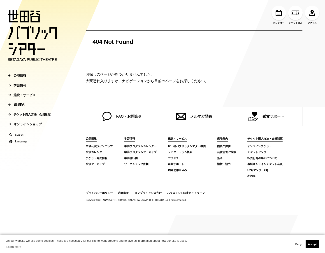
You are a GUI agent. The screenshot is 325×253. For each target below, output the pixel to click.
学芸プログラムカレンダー (140, 146)
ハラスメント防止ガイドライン (186, 193)
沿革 (220, 158)
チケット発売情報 (96, 158)
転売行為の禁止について (262, 158)
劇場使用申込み (177, 170)
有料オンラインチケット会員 (265, 164)
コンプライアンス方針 (148, 193)
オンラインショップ (25, 127)
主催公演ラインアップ (99, 146)
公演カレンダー (95, 152)
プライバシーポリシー (99, 193)
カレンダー (279, 15)
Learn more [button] (13, 246)
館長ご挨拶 (224, 146)
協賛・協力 (224, 164)
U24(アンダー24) (257, 170)
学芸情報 (17, 88)
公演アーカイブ (95, 164)
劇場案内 (16, 108)
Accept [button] (312, 244)
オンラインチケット (259, 146)
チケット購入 (295, 15)
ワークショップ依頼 (136, 164)
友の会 (251, 176)
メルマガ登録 (194, 116)
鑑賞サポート (266, 116)
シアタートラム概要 (180, 152)
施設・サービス (22, 98)
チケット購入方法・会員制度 (29, 117)
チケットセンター (258, 152)
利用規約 (123, 193)
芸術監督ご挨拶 (226, 152)
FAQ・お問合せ (122, 116)
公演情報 (17, 79)
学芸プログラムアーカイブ (140, 152)
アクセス (312, 15)
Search (16, 138)
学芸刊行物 (131, 158)
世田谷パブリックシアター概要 (187, 146)
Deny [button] (298, 244)
